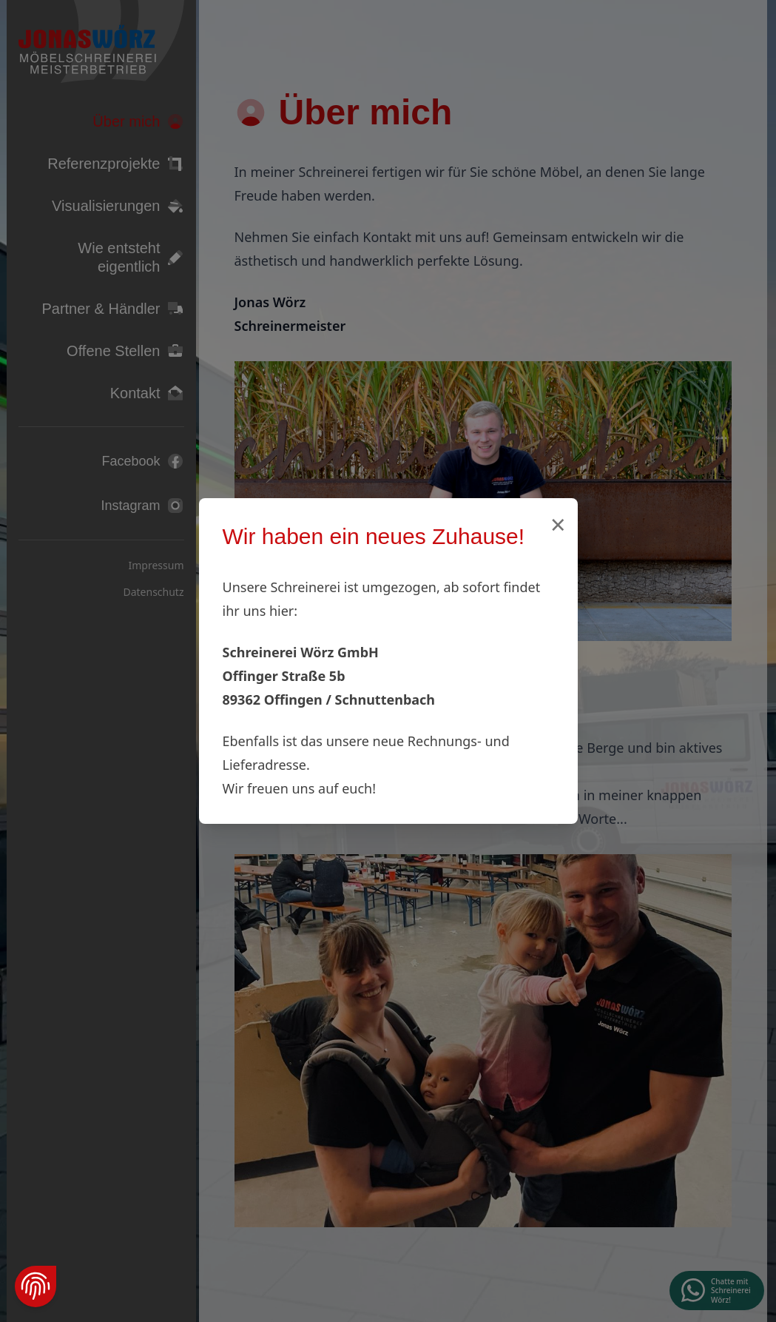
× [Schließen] (558, 524)
